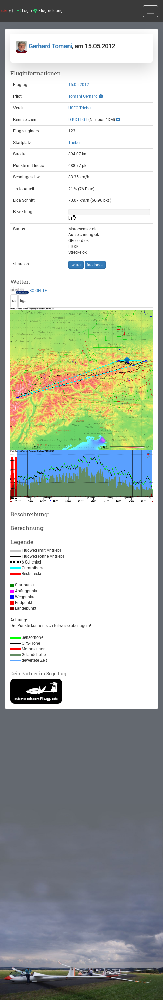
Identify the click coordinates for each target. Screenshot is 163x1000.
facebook (95, 264)
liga (23, 300)
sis (14, 300)
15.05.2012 (78, 84)
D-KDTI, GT (77, 119)
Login (24, 10)
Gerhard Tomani (44, 46)
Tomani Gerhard (83, 96)
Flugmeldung (48, 10)
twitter (76, 264)
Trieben (75, 142)
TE (44, 291)
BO (31, 291)
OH (38, 291)
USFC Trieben (80, 108)
